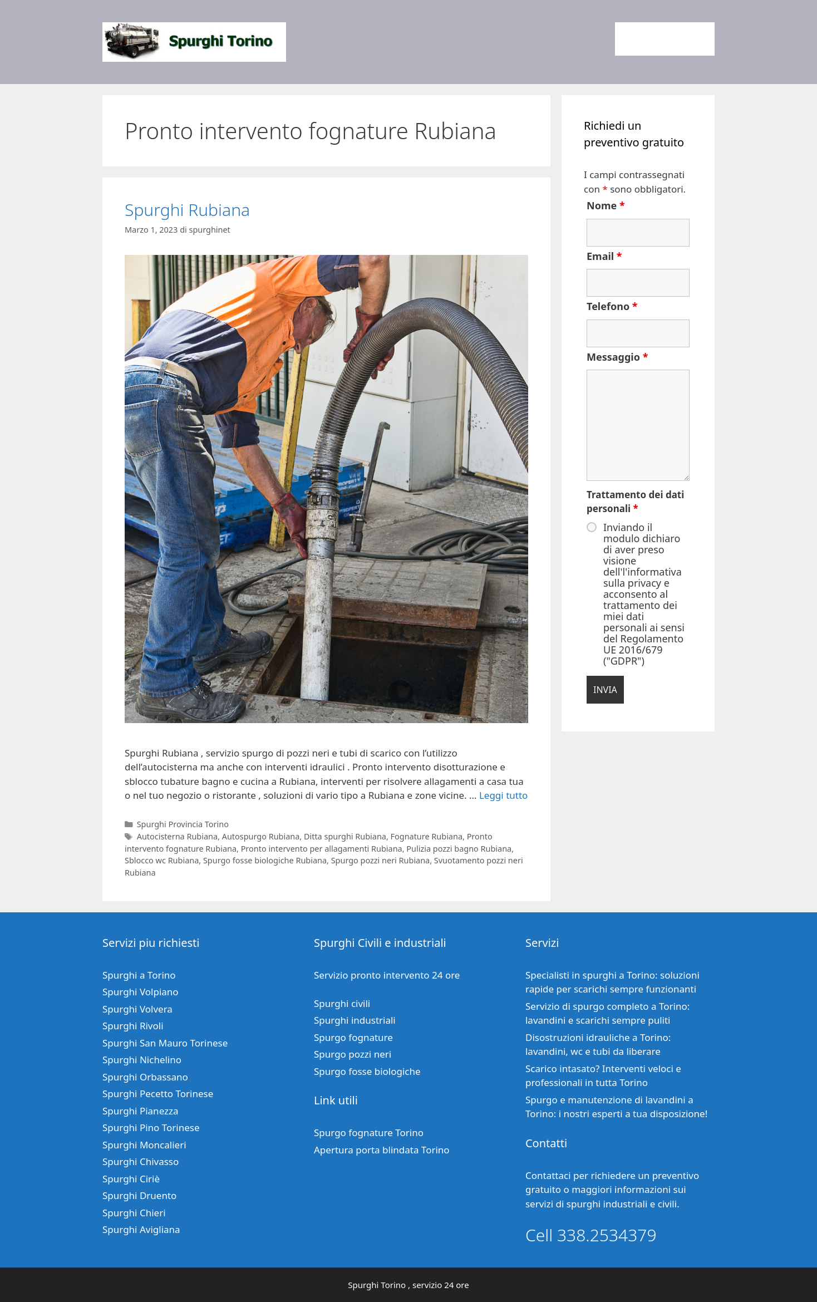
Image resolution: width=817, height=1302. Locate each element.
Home (638, 39)
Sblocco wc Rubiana (162, 860)
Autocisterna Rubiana (177, 836)
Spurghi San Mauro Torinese (165, 1042)
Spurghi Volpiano (140, 991)
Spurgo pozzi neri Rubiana (380, 860)
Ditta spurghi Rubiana (345, 836)
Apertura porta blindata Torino (382, 1149)
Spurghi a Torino (139, 975)
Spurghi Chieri (134, 1212)
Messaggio (617, 356)
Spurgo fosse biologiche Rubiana (265, 860)
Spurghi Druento (139, 1195)
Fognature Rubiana (426, 836)
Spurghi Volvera (137, 1009)
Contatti (687, 39)
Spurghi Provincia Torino (183, 824)
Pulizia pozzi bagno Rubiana (458, 848)
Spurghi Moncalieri (144, 1144)
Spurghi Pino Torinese (151, 1127)
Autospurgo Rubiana (261, 836)
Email (604, 256)
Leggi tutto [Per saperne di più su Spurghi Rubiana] (503, 795)
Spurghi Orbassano (145, 1076)
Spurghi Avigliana (141, 1229)
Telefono (612, 306)
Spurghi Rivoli (133, 1025)
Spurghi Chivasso (140, 1161)
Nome (606, 205)
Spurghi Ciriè (131, 1178)
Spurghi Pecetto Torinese (157, 1093)
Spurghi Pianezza (140, 1110)
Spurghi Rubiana (187, 209)
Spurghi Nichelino (141, 1059)
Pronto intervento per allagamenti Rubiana (321, 848)
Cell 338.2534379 (591, 1235)
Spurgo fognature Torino (369, 1132)
